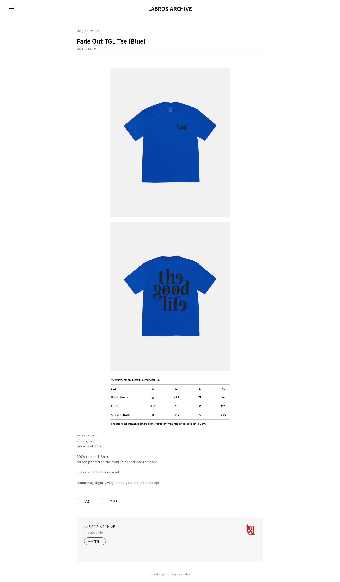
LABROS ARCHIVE (170, 8)
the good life (93, 532)
